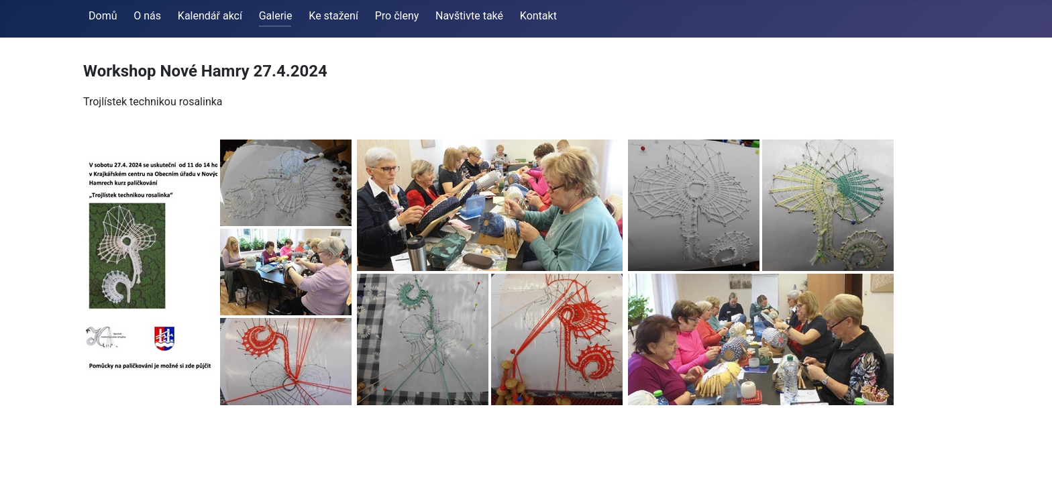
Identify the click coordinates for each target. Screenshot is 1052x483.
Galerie (276, 15)
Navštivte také (469, 15)
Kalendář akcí (210, 15)
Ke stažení (333, 15)
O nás (147, 15)
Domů (103, 15)
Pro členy (397, 15)
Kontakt (538, 15)
